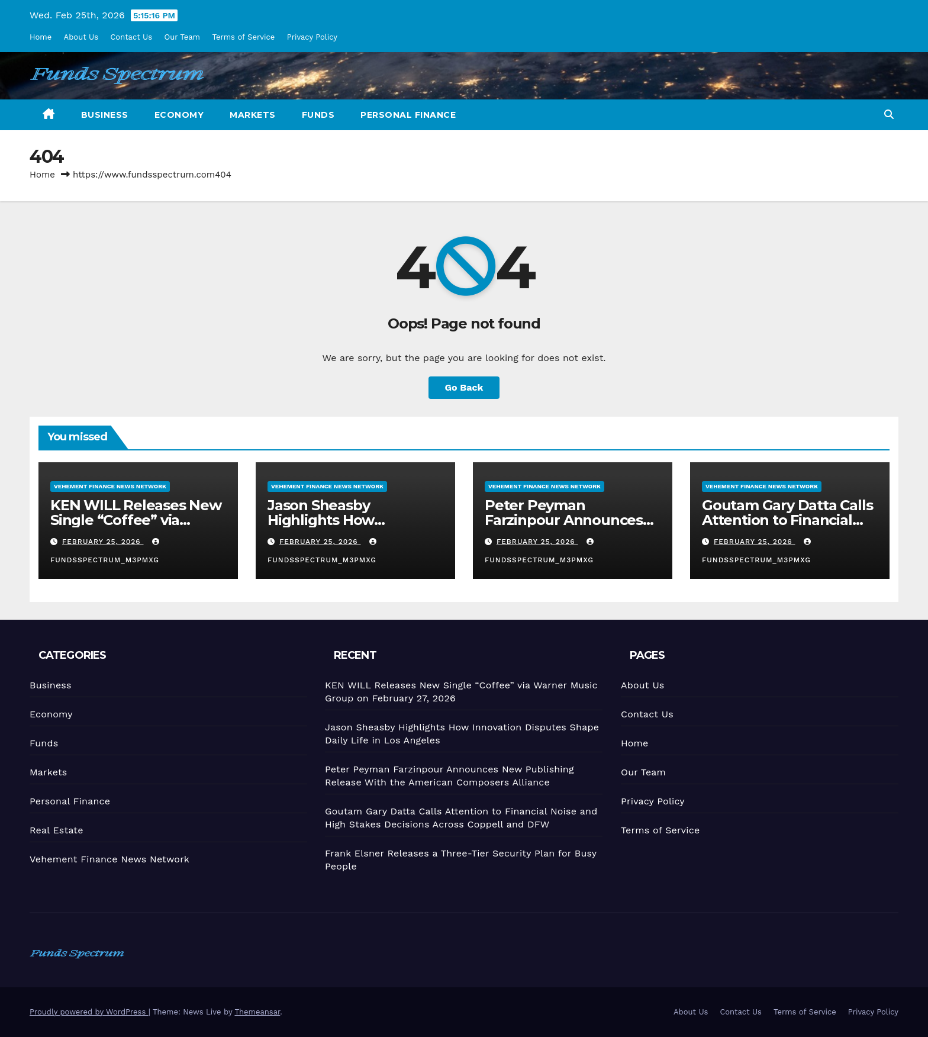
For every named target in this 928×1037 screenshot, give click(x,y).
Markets (253, 115)
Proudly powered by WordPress (89, 1011)
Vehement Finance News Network (109, 485)
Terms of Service (243, 37)
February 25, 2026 (102, 541)
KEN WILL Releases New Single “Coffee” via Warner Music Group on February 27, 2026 (135, 527)
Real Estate (55, 829)
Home (40, 37)
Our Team (183, 37)
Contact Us (131, 37)
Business (104, 115)
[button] (889, 114)
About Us (81, 37)
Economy (179, 115)
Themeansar (257, 1011)
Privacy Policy (312, 37)
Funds (318, 115)
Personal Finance (408, 115)
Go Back (464, 387)
